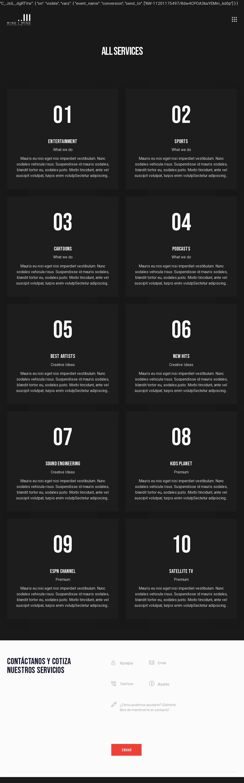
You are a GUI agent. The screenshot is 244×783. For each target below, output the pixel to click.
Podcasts (181, 250)
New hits (181, 359)
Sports (181, 142)
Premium (181, 476)
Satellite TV (181, 576)
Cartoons (63, 250)
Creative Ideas (63, 367)
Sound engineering (62, 468)
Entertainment (63, 142)
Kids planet (181, 468)
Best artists (63, 359)
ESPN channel (63, 576)
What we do (62, 150)
